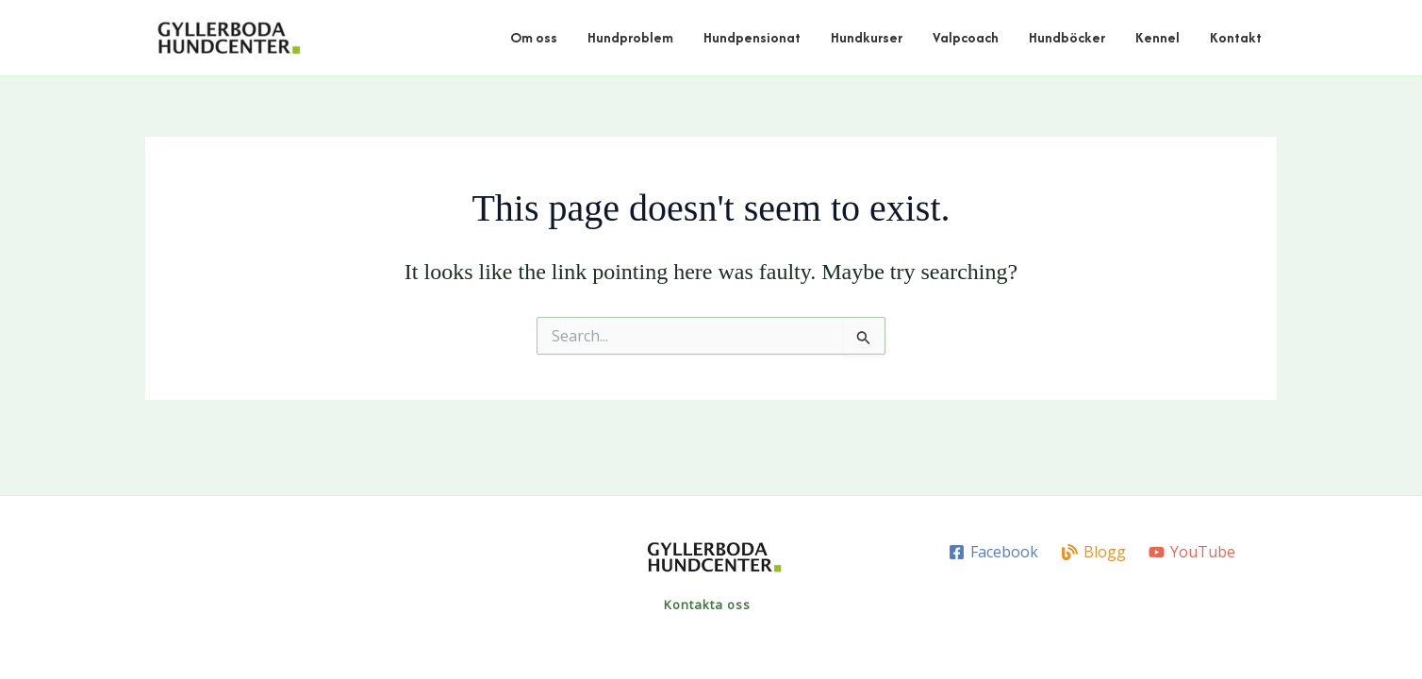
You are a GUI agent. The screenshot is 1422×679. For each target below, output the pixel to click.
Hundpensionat (752, 37)
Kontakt (1236, 37)
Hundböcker (1067, 37)
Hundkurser (866, 37)
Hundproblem (630, 37)
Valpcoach (966, 37)
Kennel (1157, 37)
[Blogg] (1093, 552)
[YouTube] (1192, 552)
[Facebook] (993, 552)
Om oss (533, 37)
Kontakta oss (707, 604)
